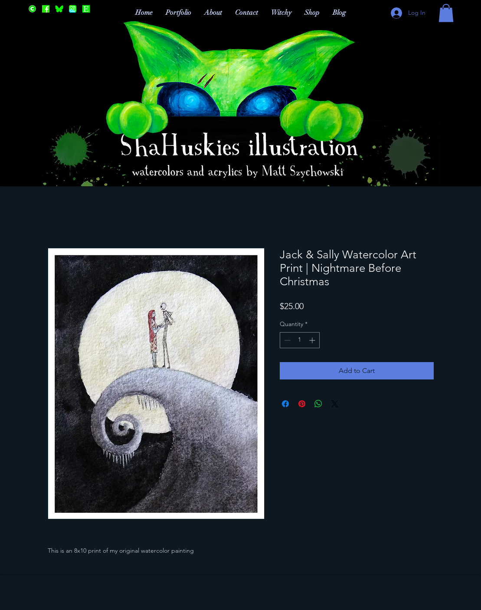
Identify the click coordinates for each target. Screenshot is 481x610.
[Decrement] (286, 340)
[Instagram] (73, 9)
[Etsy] (86, 9)
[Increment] (313, 340)
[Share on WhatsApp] (318, 404)
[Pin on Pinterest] (302, 404)
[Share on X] (335, 404)
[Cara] (32, 9)
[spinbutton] (300, 340)
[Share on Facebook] (285, 404)
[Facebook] (46, 9)
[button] (446, 13)
